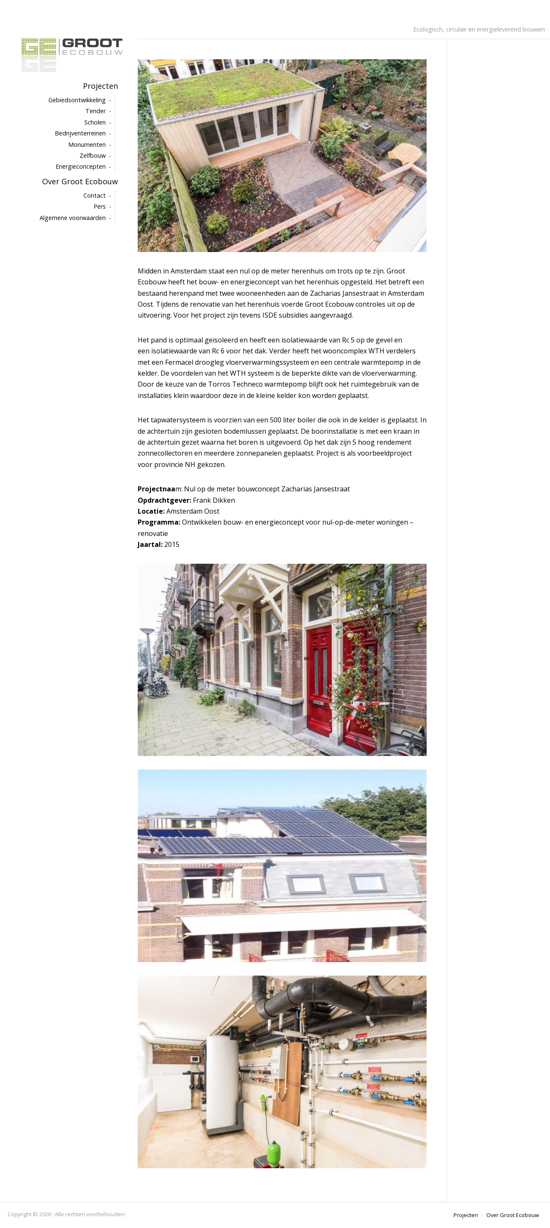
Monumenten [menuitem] (87, 145)
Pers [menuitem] (99, 206)
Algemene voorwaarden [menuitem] (73, 218)
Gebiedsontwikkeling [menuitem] (77, 100)
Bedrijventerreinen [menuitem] (80, 133)
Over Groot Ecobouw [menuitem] (80, 181)
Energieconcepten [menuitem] (81, 166)
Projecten (466, 1215)
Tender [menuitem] (95, 111)
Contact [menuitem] (94, 195)
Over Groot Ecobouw (512, 1215)
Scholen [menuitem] (95, 122)
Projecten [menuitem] (100, 86)
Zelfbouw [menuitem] (93, 155)
